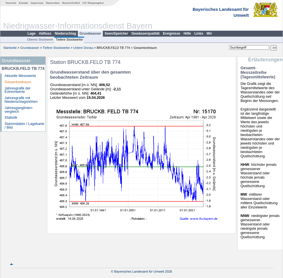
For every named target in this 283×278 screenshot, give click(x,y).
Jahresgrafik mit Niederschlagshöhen (21, 100)
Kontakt (23, 2)
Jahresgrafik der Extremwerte (18, 90)
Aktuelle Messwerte (20, 76)
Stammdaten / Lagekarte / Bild (24, 125)
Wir (209, 33)
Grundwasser (90, 33)
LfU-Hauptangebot (93, 2)
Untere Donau (83, 47)
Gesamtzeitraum (18, 82)
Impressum (37, 2)
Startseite (11, 2)
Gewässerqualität (145, 33)
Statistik (11, 117)
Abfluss (45, 33)
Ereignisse (171, 33)
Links (198, 33)
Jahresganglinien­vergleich (19, 110)
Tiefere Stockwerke (69, 39)
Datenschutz (53, 2)
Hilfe (187, 33)
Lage (31, 33)
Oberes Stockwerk (40, 39)
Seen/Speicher (116, 33)
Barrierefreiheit (71, 2)
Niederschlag (65, 33)
